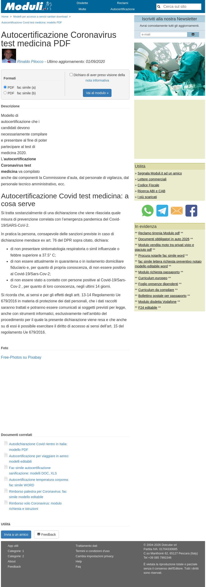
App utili (13, 546)
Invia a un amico (16, 534)
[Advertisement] (89, 137)
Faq (78, 566)
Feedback (46, 534)
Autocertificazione (123, 9)
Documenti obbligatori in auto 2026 (163, 239)
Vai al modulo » (97, 93)
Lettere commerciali (151, 179)
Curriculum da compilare (156, 290)
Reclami (122, 3)
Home (4, 16)
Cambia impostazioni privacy (94, 556)
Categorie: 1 (16, 551)
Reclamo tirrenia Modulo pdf (159, 233)
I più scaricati (147, 197)
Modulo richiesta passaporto (159, 272)
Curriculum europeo (152, 278)
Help (79, 561)
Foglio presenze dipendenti (158, 284)
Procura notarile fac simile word (161, 255)
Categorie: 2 (16, 556)
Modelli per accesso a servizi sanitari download (40, 16)
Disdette (82, 3)
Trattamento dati (86, 546)
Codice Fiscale (148, 185)
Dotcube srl (169, 545)
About (12, 561)
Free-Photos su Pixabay (21, 357)
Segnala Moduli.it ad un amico (159, 173)
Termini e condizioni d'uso (93, 551)
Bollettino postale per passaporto (162, 296)
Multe (82, 9)
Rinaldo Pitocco (30, 62)
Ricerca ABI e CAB (151, 191)
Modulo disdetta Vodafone (157, 302)
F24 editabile (147, 307)
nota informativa (97, 80)
